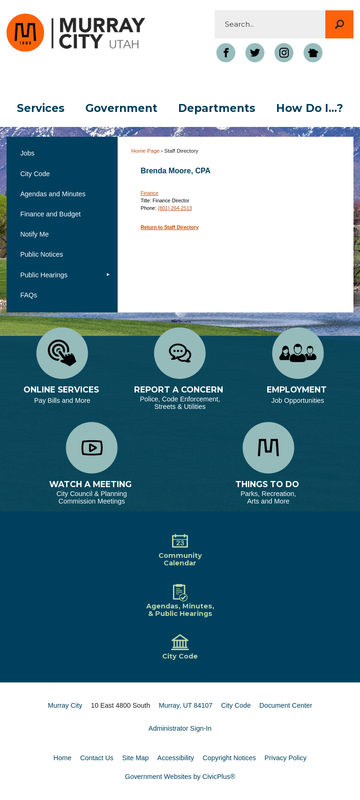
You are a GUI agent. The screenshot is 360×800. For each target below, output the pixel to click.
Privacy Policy (285, 758)
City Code (35, 174)
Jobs (27, 153)
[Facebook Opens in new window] (226, 52)
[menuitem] (41, 108)
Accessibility (176, 758)
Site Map (135, 758)
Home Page (145, 151)
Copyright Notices (229, 758)
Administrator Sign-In (180, 728)
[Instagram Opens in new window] (284, 52)
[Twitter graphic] (255, 52)
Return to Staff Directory (170, 227)
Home (62, 758)
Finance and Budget (50, 214)
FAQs (28, 295)
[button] (339, 24)
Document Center (285, 705)
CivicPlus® (218, 776)
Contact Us (96, 758)
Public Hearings (44, 275)
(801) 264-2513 (175, 208)
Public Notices (41, 254)
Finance (149, 193)
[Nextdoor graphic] (313, 52)
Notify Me (34, 234)
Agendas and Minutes (52, 194)
